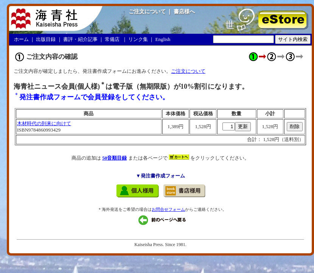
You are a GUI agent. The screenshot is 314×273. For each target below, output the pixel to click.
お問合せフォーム (168, 209)
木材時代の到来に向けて (44, 123)
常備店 (112, 39)
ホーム (21, 39)
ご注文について (147, 11)
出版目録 (46, 39)
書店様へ (184, 11)
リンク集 (138, 39)
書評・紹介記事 (80, 39)
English (163, 39)
